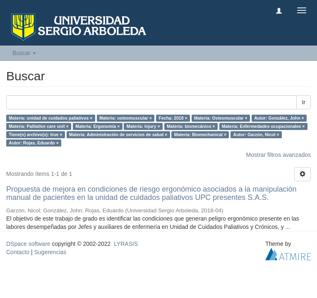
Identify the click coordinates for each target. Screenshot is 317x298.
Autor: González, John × (279, 117)
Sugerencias (50, 252)
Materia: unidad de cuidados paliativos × (50, 117)
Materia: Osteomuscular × (220, 117)
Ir (303, 102)
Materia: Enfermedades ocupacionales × (263, 126)
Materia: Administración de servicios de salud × (118, 134)
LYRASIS (126, 243)
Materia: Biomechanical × (200, 134)
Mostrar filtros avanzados (278, 154)
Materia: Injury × (143, 126)
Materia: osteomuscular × (125, 117)
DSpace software (28, 243)
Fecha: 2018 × (172, 117)
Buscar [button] (24, 53)
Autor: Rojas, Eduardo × (33, 142)
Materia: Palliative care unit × (38, 126)
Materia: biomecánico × (191, 126)
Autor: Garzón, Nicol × (256, 134)
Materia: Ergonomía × (97, 126)
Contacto (17, 252)
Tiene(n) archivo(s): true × (35, 134)
